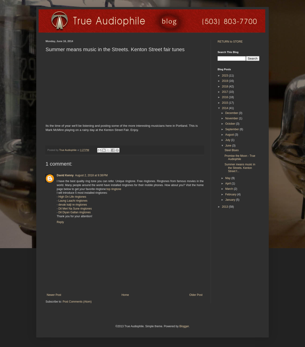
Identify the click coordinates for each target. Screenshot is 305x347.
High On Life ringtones (72, 196)
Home (125, 295)
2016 (225, 97)
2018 (225, 86)
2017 (225, 91)
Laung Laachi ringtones (72, 200)
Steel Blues (232, 150)
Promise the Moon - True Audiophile (240, 157)
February (231, 194)
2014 (225, 108)
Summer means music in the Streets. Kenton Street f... (240, 168)
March (229, 188)
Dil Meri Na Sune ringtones (75, 208)
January (230, 199)
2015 (225, 102)
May (228, 178)
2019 (225, 81)
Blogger (184, 326)
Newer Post (54, 295)
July (228, 140)
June (228, 145)
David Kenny (65, 175)
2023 (225, 75)
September (232, 129)
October (230, 123)
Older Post (195, 295)
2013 (225, 206)
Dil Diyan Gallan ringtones (74, 212)
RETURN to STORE (230, 41)
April (228, 183)
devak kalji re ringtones (72, 204)
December (232, 113)
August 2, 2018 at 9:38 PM (91, 175)
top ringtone (113, 189)
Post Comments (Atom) (77, 301)
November (232, 118)
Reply (60, 222)
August (230, 134)
